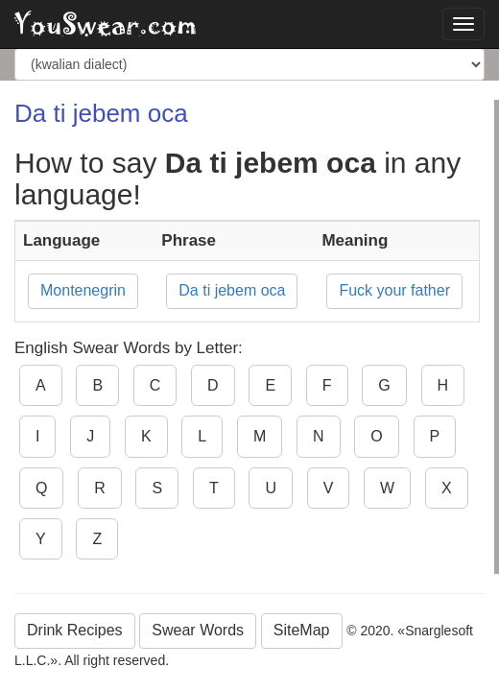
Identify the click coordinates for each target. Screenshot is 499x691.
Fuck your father (394, 290)
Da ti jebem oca (231, 290)
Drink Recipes (75, 630)
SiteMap (301, 630)
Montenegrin (83, 290)
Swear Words (198, 630)
